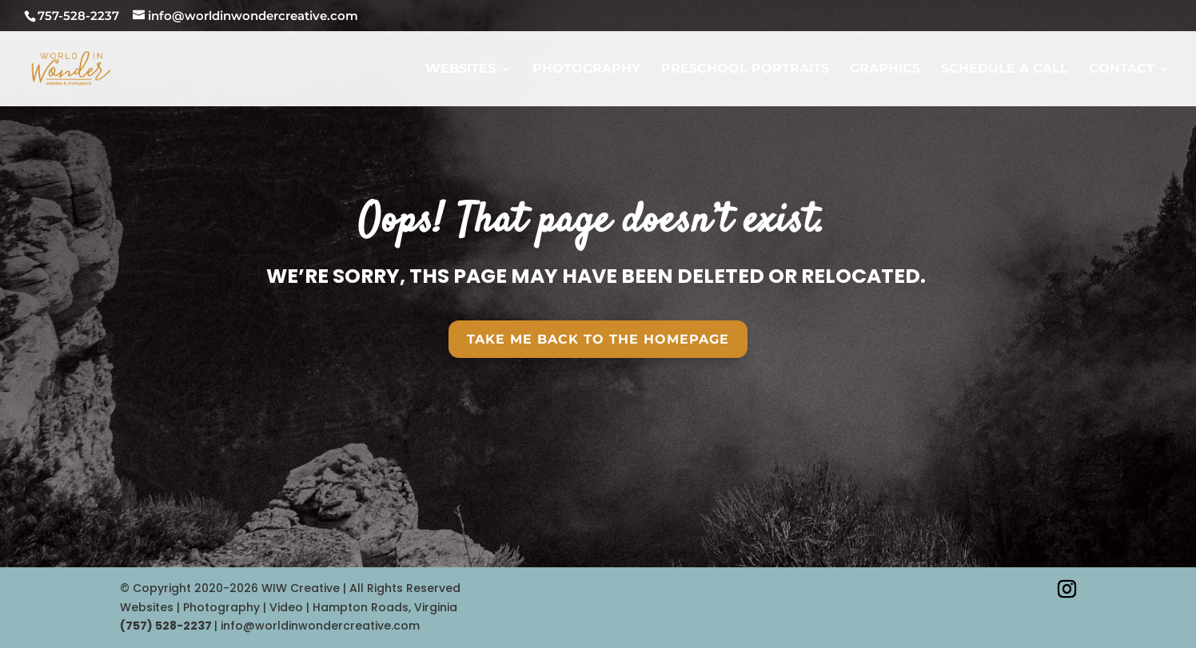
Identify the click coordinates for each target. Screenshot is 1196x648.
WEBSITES (460, 69)
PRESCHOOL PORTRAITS (745, 69)
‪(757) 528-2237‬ (167, 626)
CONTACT (1121, 69)
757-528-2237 (78, 15)
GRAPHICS (885, 69)
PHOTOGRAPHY (586, 69)
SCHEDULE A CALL (1004, 69)
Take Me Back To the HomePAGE (598, 339)
